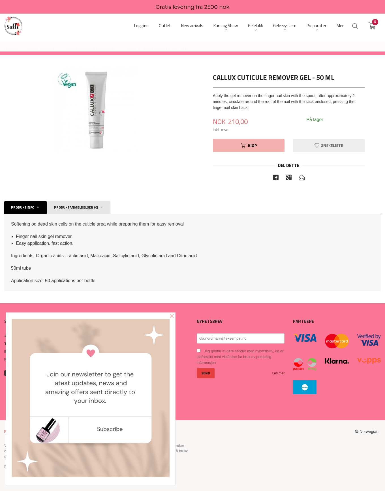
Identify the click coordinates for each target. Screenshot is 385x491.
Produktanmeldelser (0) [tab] (76, 207)
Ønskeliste (329, 145)
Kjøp (249, 145)
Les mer (278, 373)
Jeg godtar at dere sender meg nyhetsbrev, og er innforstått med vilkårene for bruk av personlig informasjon (240, 357)
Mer (340, 25)
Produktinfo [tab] (22, 207)
